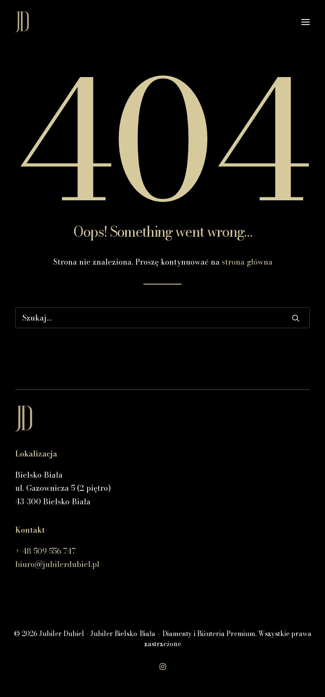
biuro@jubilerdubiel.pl (57, 564)
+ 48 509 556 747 (45, 551)
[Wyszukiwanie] (162, 317)
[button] (305, 22)
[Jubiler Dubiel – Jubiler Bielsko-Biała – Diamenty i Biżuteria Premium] (22, 22)
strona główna (247, 262)
